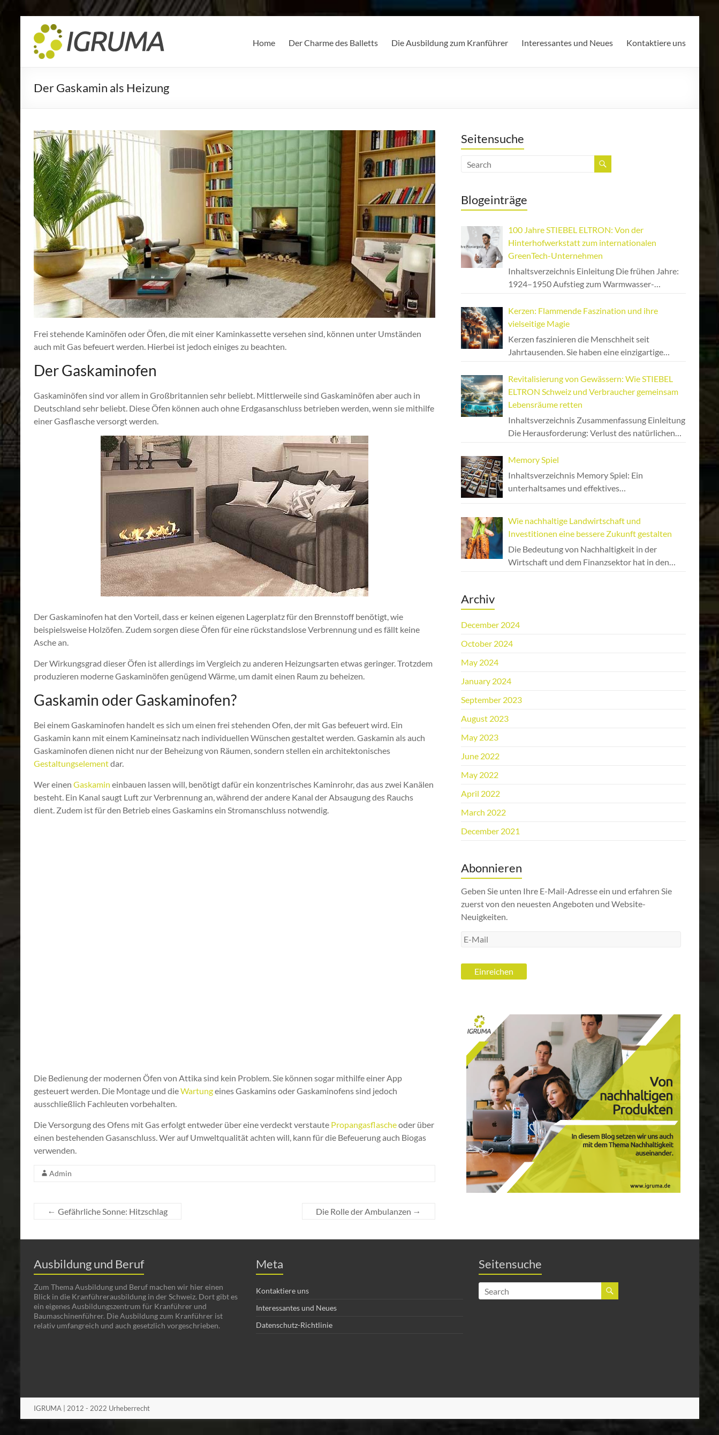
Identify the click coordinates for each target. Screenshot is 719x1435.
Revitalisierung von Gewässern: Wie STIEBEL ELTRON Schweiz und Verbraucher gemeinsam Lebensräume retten (593, 391)
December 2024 (490, 624)
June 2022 (480, 756)
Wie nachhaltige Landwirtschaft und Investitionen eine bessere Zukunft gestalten (590, 527)
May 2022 (479, 774)
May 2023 (479, 737)
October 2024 (487, 643)
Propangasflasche (364, 1124)
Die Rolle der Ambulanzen (368, 1211)
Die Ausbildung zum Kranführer (449, 43)
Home (264, 43)
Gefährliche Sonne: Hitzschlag (108, 1211)
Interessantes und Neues (567, 43)
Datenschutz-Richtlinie (294, 1324)
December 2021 (490, 831)
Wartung (196, 1091)
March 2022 (483, 812)
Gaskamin (91, 784)
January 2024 (486, 681)
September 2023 (491, 699)
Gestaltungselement (71, 763)
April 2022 (480, 793)
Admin (60, 1173)
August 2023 (485, 718)
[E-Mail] (571, 939)
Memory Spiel (533, 459)
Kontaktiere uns (656, 43)
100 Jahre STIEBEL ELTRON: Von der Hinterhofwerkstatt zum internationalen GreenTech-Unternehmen (582, 242)
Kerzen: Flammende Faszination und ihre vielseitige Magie (583, 316)
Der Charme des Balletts (333, 43)
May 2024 (479, 662)
